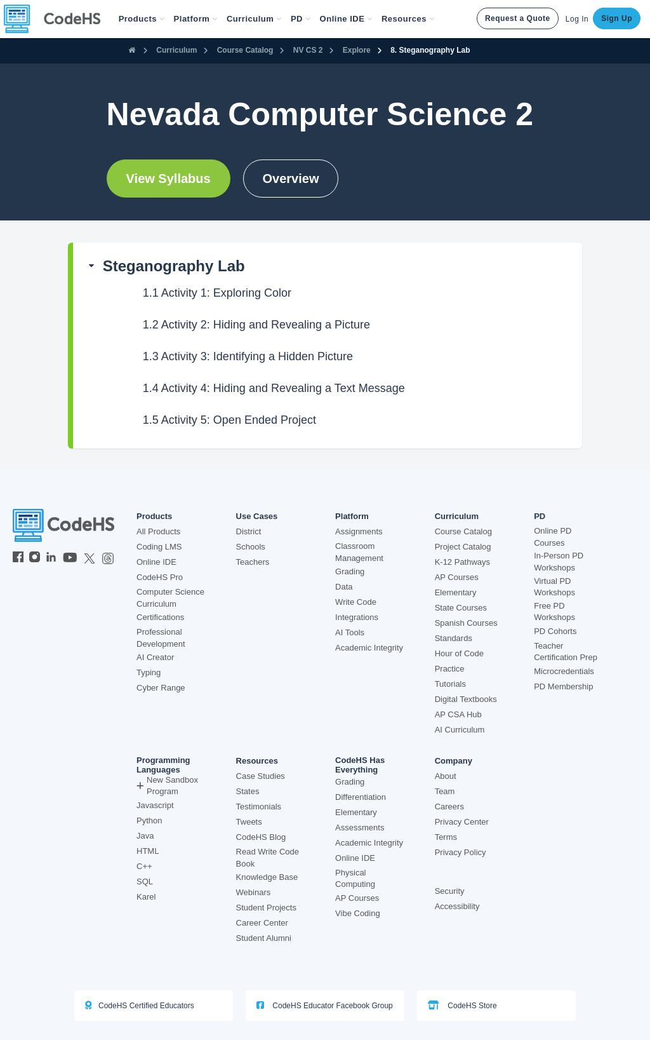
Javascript (155, 805)
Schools (250, 546)
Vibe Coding (357, 913)
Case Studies (260, 776)
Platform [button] (196, 19)
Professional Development (160, 638)
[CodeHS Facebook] (18, 558)
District (249, 531)
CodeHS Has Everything (360, 765)
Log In (577, 19)
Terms (446, 837)
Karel (146, 897)
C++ (144, 866)
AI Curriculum (460, 729)
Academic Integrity (369, 647)
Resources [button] (408, 19)
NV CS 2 (308, 50)
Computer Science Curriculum (170, 598)
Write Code (355, 602)
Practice (450, 668)
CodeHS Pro (159, 577)
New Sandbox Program (167, 786)
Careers (449, 806)
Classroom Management (359, 552)
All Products (158, 531)
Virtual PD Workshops (554, 587)
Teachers (253, 562)
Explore (357, 50)
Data (343, 586)
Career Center (262, 923)
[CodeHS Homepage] (57, 19)
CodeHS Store (462, 1005)
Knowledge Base (267, 877)
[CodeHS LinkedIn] (51, 558)
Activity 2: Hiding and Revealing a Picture (256, 324)
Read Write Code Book (267, 857)
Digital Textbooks (466, 699)
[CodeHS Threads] (108, 558)
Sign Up (616, 18)
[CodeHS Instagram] (34, 558)
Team (445, 791)
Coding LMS (159, 546)
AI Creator (155, 657)
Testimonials (259, 806)
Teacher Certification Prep (565, 652)
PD (539, 516)
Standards (453, 638)
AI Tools (349, 632)
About (445, 776)
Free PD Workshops (554, 612)
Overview (291, 179)
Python (149, 820)
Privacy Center (462, 822)
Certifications (160, 617)
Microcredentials (564, 671)
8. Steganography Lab (430, 50)
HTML (147, 851)
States (248, 791)
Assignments (358, 531)
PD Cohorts (555, 631)
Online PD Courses (552, 537)
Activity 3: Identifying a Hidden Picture (248, 356)
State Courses (461, 607)
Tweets (249, 822)
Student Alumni (263, 938)
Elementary (456, 592)
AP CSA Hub (458, 714)
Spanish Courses (466, 623)
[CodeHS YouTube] (70, 558)
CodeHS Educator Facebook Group (324, 1005)
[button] (141, 19)
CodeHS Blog (261, 837)
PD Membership (563, 686)
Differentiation (360, 797)
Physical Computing (355, 878)
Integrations (356, 617)
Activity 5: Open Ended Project (229, 420)
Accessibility (457, 906)
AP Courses (457, 577)
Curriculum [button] (254, 19)
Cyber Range (160, 687)
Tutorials (450, 684)
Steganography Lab (174, 265)
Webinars (253, 892)
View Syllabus (168, 179)
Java (145, 836)
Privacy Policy (460, 852)
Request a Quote (517, 18)
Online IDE (156, 562)
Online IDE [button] (346, 19)
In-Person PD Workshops (558, 561)
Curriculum (176, 50)
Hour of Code (459, 653)
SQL (144, 881)
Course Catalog (245, 50)
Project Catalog (463, 546)
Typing (148, 672)
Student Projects (266, 907)
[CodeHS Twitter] (89, 558)
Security (450, 891)
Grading (349, 571)
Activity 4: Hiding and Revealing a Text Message (274, 388)
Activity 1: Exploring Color (217, 293)
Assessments (359, 827)
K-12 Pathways (462, 562)
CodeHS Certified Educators (139, 1005)
